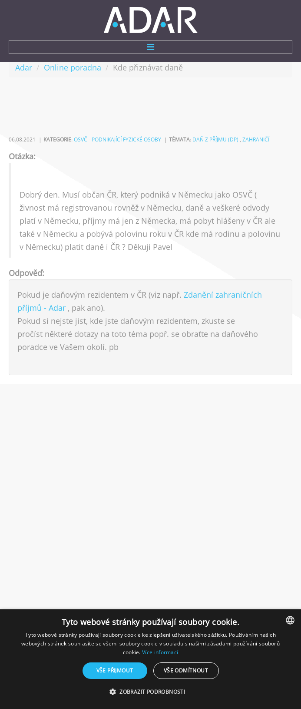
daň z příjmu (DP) (215, 139)
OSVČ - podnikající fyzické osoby (117, 139)
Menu (150, 47)
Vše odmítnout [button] (186, 670)
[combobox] (290, 620)
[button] (150, 692)
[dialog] (150, 659)
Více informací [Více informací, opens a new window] (160, 652)
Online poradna (72, 67)
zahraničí (255, 139)
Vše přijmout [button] (114, 670)
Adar (23, 67)
